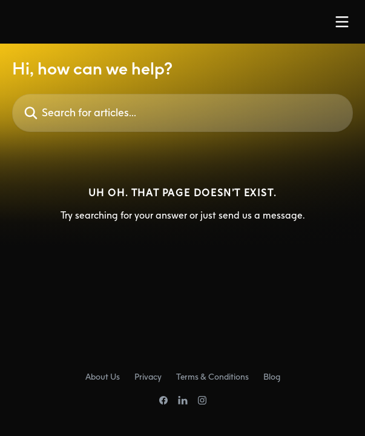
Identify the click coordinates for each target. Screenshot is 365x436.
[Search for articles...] (182, 113)
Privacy (148, 376)
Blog (271, 376)
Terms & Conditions (212, 376)
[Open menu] (342, 22)
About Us (102, 376)
